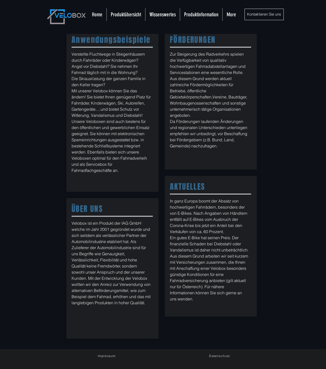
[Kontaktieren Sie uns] (264, 14)
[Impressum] (107, 356)
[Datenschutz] (220, 355)
